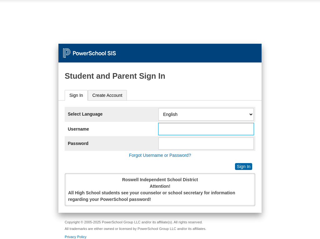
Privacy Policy (76, 237)
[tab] (76, 95)
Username (78, 129)
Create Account (107, 95)
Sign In (76, 95)
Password (78, 143)
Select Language (85, 114)
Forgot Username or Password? (160, 155)
